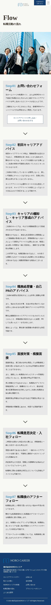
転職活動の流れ (9, 589)
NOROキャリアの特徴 (11, 585)
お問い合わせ (30, 585)
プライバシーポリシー (34, 589)
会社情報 (29, 581)
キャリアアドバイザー (11, 577)
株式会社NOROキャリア (21, 601)
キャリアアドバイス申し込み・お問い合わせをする (19, 119)
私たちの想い (8, 581)
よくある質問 (8, 592)
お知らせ (29, 577)
